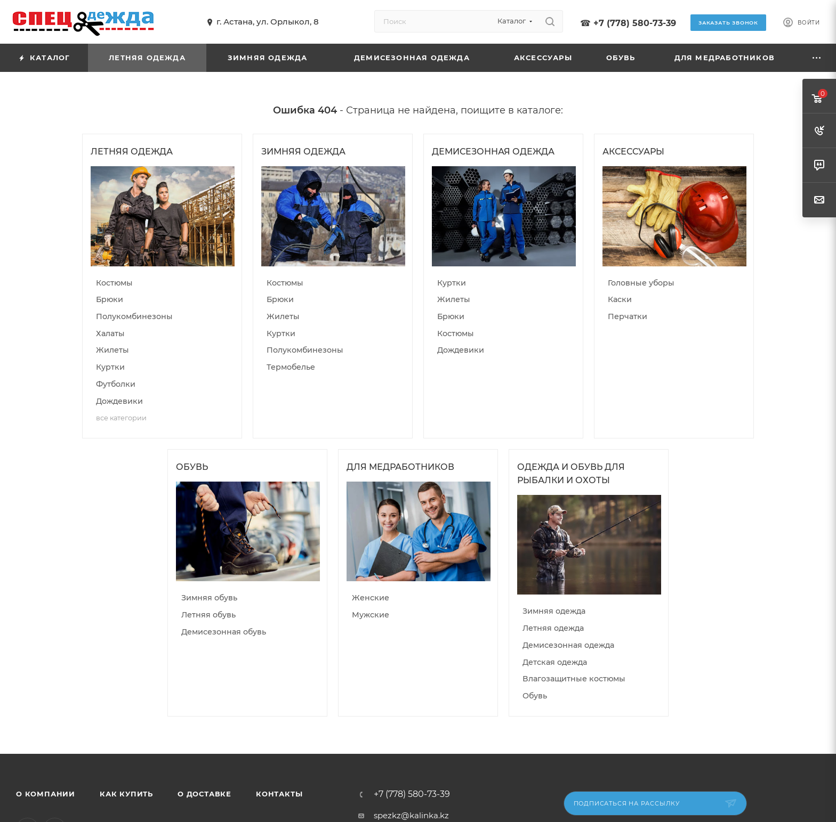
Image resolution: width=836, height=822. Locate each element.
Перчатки (627, 316)
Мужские (370, 615)
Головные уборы (641, 283)
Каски (620, 299)
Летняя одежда (553, 628)
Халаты (110, 333)
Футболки (115, 384)
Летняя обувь (208, 615)
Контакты (279, 794)
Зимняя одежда (553, 611)
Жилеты (112, 350)
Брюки (109, 299)
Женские (370, 598)
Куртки (110, 367)
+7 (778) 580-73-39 (634, 23)
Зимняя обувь (209, 598)
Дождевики (119, 401)
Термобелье (291, 367)
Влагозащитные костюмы (573, 678)
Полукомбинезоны (134, 316)
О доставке (204, 794)
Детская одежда (554, 662)
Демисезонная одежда (568, 645)
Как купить (126, 794)
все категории (121, 418)
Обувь (534, 696)
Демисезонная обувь (223, 632)
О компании (45, 794)
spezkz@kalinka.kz (411, 815)
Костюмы (114, 283)
